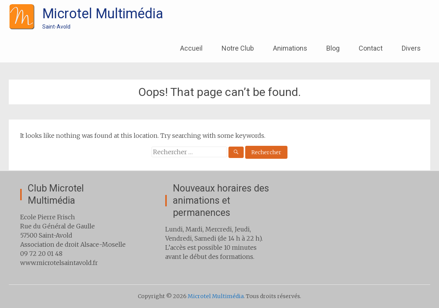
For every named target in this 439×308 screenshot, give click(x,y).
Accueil (191, 48)
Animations (290, 48)
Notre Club (238, 48)
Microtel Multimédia (102, 14)
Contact (371, 48)
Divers (411, 48)
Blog (333, 48)
